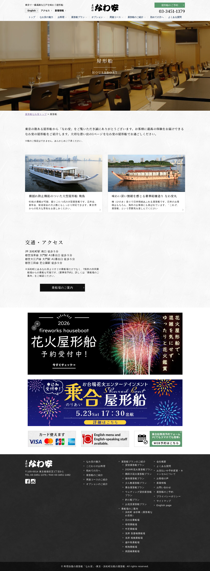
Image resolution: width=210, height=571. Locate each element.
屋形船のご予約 (169, 5)
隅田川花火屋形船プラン (138, 474)
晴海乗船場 (131, 547)
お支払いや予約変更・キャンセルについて (170, 472)
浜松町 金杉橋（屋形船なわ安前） (139, 514)
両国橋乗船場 (132, 551)
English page (164, 505)
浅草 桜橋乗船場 (134, 538)
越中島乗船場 (132, 542)
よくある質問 (175, 17)
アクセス (45, 10)
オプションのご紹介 (97, 484)
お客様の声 (163, 478)
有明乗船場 (131, 524)
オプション (97, 17)
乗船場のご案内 (62, 287)
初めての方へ (157, 17)
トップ (31, 17)
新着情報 (59, 10)
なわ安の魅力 (46, 17)
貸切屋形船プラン (135, 465)
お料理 (61, 17)
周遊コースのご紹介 (97, 479)
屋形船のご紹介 (135, 17)
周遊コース (115, 17)
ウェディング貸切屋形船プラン (138, 494)
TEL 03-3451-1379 (36, 475)
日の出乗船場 (132, 520)
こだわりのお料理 (96, 466)
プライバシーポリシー (169, 496)
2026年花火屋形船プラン (139, 469)
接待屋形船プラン (135, 478)
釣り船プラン (132, 499)
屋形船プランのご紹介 (133, 461)
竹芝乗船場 (131, 529)
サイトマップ (164, 501)
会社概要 (161, 461)
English (32, 10)
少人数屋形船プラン (136, 483)
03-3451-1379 (172, 11)
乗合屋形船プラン (135, 487)
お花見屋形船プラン (136, 504)
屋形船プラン (78, 17)
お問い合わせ (164, 487)
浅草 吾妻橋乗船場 (135, 533)
